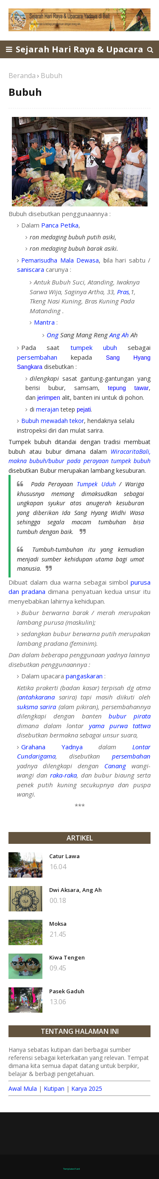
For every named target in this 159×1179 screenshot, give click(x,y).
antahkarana (37, 697)
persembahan (37, 357)
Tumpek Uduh (96, 484)
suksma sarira (36, 706)
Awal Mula (22, 1088)
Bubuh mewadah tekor (52, 421)
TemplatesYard (71, 1169)
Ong (53, 335)
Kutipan (54, 1088)
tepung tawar (128, 388)
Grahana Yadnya (52, 747)
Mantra (44, 322)
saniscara (30, 269)
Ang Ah (119, 335)
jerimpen (48, 397)
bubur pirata (130, 716)
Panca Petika (59, 225)
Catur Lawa (64, 856)
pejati (84, 409)
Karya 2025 (86, 1088)
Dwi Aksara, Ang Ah (75, 890)
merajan (47, 409)
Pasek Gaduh (66, 991)
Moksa (58, 923)
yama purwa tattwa (120, 725)
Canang (115, 766)
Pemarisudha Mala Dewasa (60, 260)
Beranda (22, 75)
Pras (123, 291)
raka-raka (63, 775)
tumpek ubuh (93, 347)
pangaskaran (84, 676)
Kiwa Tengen (67, 957)
